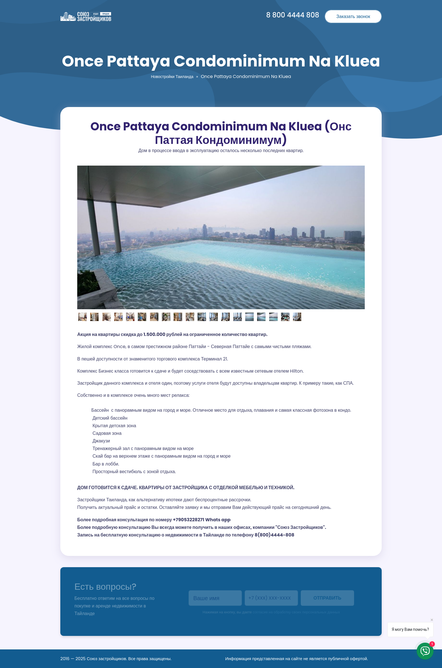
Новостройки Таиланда (172, 76)
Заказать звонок (353, 16)
